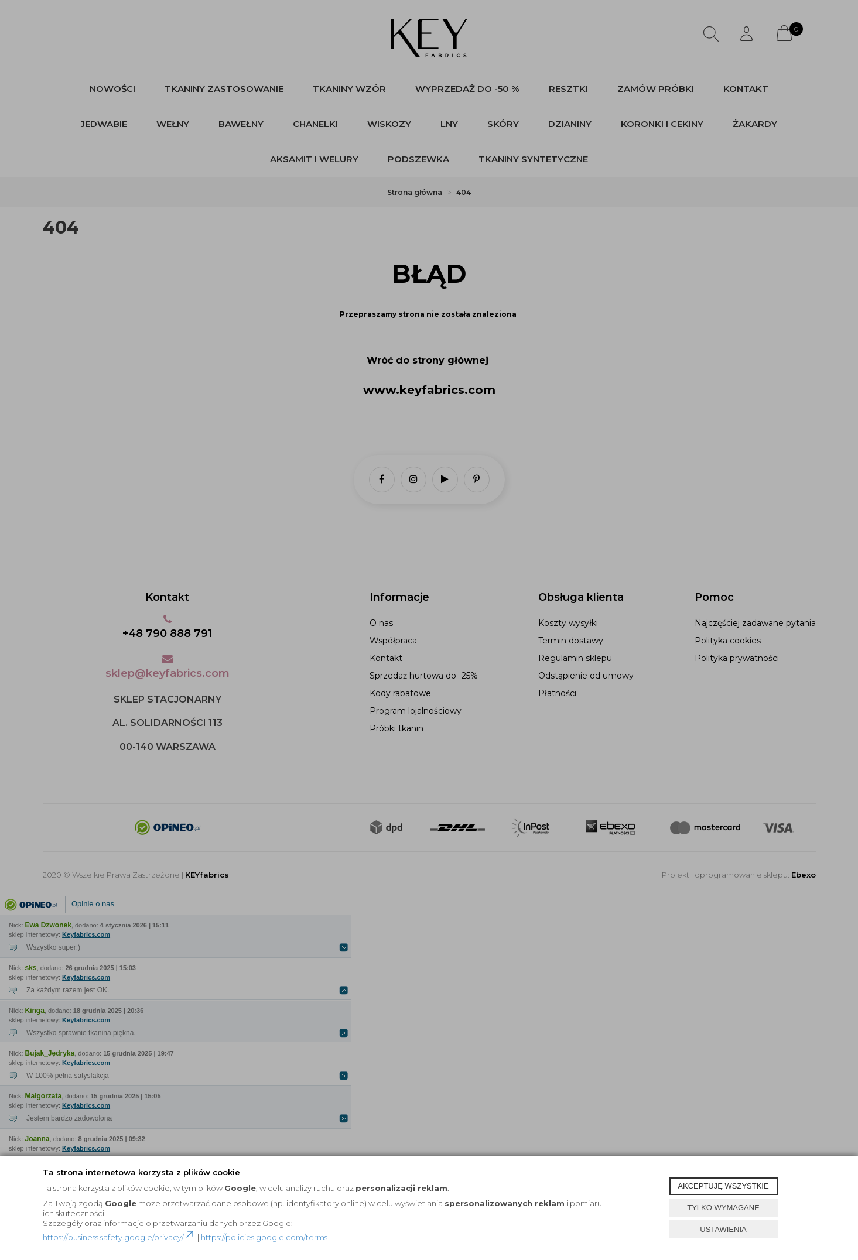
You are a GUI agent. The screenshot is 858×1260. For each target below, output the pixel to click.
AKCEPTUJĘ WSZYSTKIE (723, 1186)
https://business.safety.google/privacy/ (119, 1237)
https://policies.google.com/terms (264, 1237)
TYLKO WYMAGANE (723, 1207)
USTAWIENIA (723, 1229)
